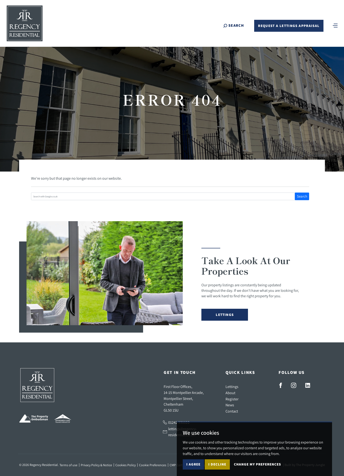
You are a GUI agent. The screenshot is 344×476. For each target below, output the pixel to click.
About (230, 392)
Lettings (225, 314)
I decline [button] (217, 464)
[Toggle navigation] (335, 25)
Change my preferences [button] (257, 464)
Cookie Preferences (152, 465)
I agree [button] (193, 464)
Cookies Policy (125, 465)
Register (232, 399)
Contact (232, 411)
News (230, 405)
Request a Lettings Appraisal (288, 25)
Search (302, 196)
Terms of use (68, 465)
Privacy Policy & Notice (96, 465)
